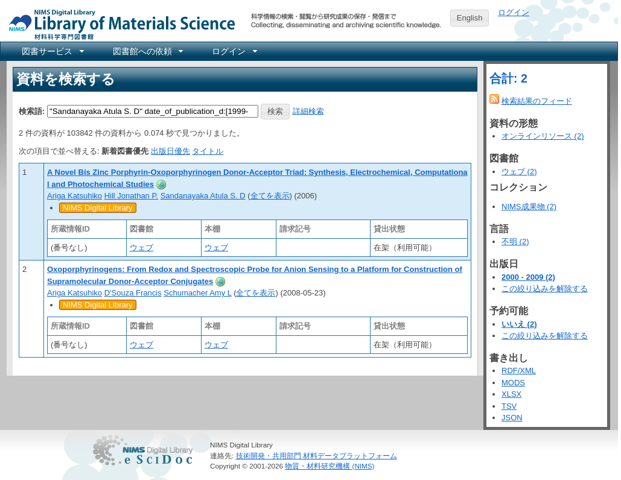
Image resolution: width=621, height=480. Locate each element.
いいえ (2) (519, 324)
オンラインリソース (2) (543, 136)
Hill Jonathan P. (131, 195)
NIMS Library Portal (118, 24)
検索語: (32, 110)
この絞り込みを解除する (545, 288)
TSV (509, 406)
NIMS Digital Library (98, 207)
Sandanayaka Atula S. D (203, 195)
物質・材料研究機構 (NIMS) (329, 466)
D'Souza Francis (133, 292)
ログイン (513, 12)
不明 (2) (515, 241)
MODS (513, 382)
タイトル (207, 151)
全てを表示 (270, 195)
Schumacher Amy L (197, 292)
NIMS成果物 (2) (529, 206)
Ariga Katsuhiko (74, 195)
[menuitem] (52, 51)
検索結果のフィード (537, 101)
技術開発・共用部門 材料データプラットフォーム (316, 455)
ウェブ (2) (519, 171)
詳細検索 (308, 110)
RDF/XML (519, 370)
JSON (512, 417)
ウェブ (141, 247)
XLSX (511, 394)
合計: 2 (508, 78)
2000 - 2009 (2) (528, 277)
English (470, 17)
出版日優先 (170, 151)
